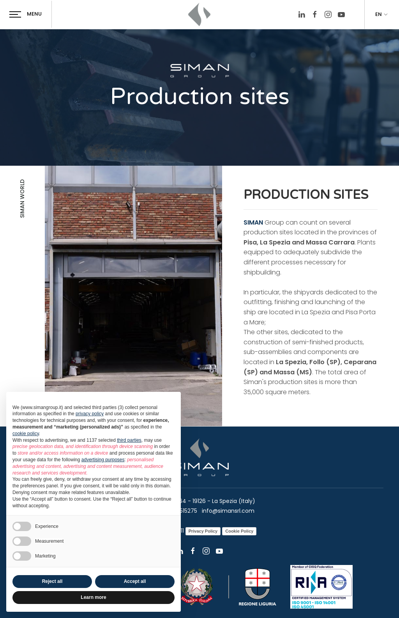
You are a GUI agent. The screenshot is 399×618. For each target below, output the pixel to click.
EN (381, 14)
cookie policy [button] (25, 433)
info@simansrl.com (227, 511)
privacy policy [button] (90, 413)
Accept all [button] (135, 581)
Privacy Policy (203, 531)
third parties (129, 440)
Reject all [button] (52, 581)
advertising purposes (103, 459)
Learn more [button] (93, 597)
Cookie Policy (239, 531)
